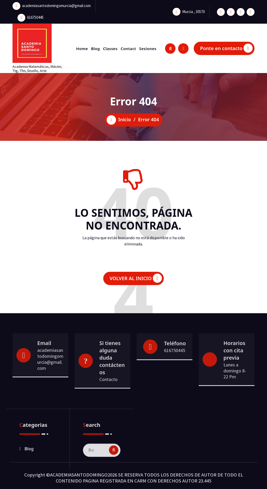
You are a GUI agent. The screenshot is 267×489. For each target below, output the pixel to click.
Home (82, 48)
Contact (128, 48)
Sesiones (147, 48)
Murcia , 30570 (193, 10)
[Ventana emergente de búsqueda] (170, 48)
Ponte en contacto (226, 48)
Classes (110, 48)
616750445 (35, 16)
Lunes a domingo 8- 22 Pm (234, 389)
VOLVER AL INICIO (136, 284)
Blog (95, 48)
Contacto (108, 397)
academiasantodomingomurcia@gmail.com (56, 4)
